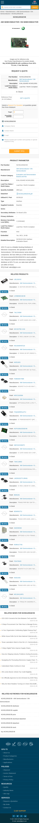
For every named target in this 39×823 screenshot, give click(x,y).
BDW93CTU (18, 511)
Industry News (7, 790)
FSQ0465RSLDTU (20, 412)
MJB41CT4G (18, 544)
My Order (5, 804)
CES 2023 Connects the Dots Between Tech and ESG (19, 618)
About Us (5, 753)
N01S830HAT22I (19, 346)
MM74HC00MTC (19, 445)
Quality (4, 787)
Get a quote (25, 98)
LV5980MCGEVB (19, 296)
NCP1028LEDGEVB (20, 428)
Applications (6, 762)
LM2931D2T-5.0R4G (20, 478)
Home (2, 11)
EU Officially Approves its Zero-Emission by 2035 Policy (20, 678)
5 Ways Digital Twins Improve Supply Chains (16, 648)
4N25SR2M (18, 528)
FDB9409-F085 (19, 379)
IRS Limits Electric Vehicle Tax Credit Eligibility (17, 672)
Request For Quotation (15, 105)
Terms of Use (6, 776)
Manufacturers (10, 11)
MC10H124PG (19, 594)
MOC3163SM (18, 395)
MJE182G (17, 362)
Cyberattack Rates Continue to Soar (13, 666)
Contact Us (6, 807)
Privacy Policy (7, 780)
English (34, 3)
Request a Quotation (9, 801)
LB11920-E (17, 279)
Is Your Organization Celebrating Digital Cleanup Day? (19, 630)
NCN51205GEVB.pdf (25, 194)
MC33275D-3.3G (19, 329)
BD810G (17, 495)
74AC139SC (18, 462)
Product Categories (9, 756)
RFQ (5, 292)
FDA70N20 (17, 561)
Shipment (5, 770)
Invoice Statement (8, 773)
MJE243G (17, 578)
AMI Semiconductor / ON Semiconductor (27, 80)
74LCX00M (17, 312)
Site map (5, 793)
